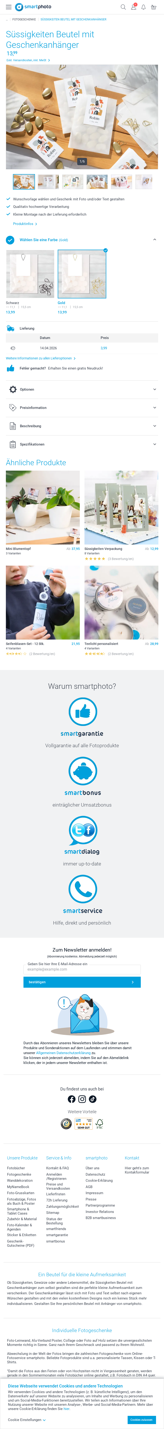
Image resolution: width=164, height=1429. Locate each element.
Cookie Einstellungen (27, 1420)
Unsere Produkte (22, 1157)
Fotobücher (16, 1168)
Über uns (92, 1168)
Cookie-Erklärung (99, 1180)
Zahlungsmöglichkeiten (64, 1206)
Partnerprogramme (100, 1205)
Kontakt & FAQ (57, 1168)
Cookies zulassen (141, 1419)
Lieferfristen (55, 1194)
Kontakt (132, 1157)
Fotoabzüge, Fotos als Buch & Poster (21, 1201)
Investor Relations (100, 1212)
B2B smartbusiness (101, 1218)
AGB (89, 1187)
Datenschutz (95, 1174)
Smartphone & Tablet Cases (18, 1211)
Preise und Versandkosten (58, 1186)
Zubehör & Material (22, 1219)
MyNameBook (18, 1187)
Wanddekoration (20, 1180)
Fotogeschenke (19, 1174)
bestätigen (37, 982)
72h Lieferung (56, 1200)
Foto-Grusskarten (20, 1193)
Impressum (94, 1193)
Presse (91, 1199)
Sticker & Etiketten (21, 1235)
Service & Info (58, 1157)
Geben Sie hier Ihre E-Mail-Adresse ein (57, 964)
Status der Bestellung (54, 1221)
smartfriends (56, 1229)
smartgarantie (57, 1235)
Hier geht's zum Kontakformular (137, 1170)
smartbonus (55, 1241)
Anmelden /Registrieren (56, 1176)
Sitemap (52, 1213)
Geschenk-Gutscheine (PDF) (20, 1243)
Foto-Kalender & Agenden (19, 1227)
